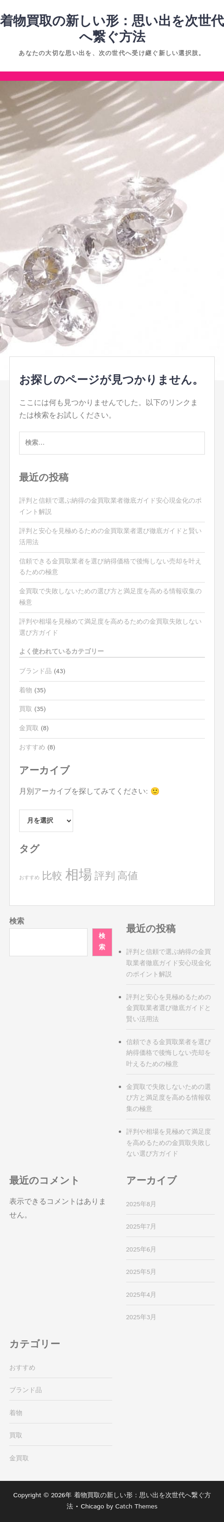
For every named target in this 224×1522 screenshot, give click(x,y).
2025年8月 (141, 1204)
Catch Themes (136, 1506)
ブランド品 (35, 671)
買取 (25, 709)
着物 (25, 690)
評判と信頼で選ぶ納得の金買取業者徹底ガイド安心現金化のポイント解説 (168, 963)
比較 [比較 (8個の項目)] (52, 876)
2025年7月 (141, 1226)
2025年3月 (141, 1317)
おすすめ (32, 747)
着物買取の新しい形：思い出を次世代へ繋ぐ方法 (112, 29)
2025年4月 (141, 1295)
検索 (16, 921)
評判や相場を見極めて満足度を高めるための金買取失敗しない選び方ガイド (168, 1143)
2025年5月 (141, 1272)
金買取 (29, 728)
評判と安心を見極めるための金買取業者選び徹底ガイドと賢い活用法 (168, 1008)
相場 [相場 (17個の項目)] (78, 875)
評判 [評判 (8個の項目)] (105, 876)
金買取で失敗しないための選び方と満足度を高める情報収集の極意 (168, 1098)
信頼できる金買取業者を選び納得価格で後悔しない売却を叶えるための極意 (168, 1053)
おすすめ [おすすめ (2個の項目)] (29, 878)
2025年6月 (141, 1249)
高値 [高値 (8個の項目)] (127, 876)
